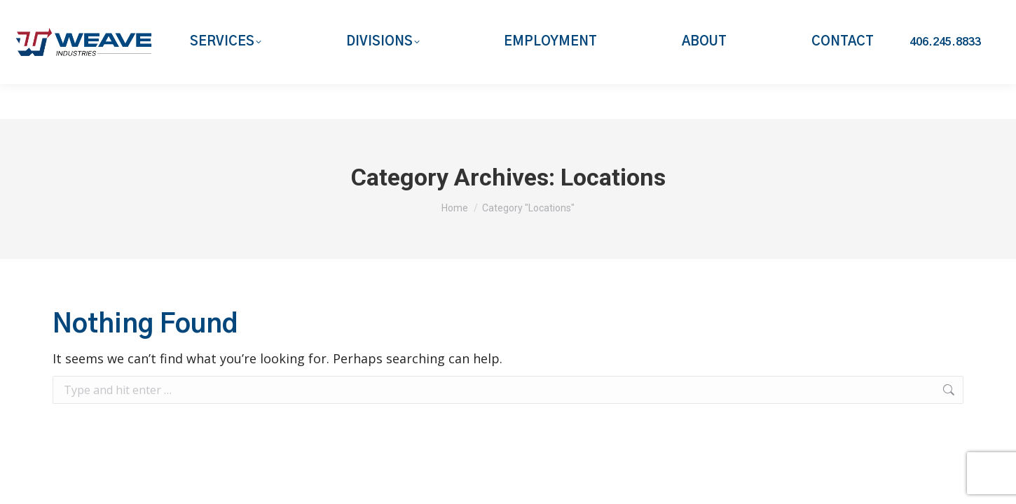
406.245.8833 (945, 77)
